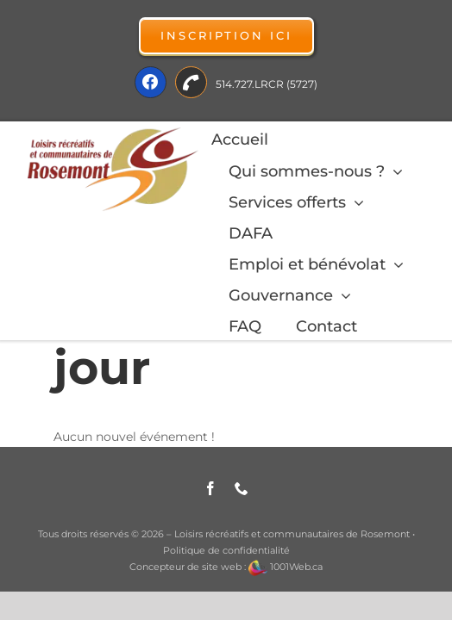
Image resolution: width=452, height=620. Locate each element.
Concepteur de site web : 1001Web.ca (226, 567)
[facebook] (210, 488)
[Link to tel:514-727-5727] (191, 82)
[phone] (241, 488)
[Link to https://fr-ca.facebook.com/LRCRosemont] (150, 82)
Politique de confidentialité (226, 550)
